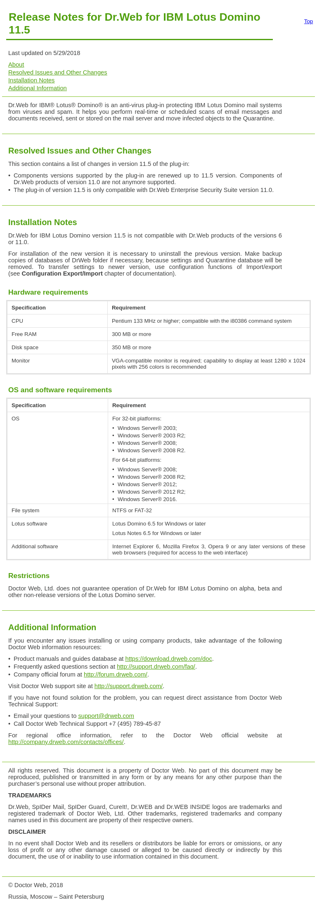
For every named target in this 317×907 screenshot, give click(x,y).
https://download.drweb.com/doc (168, 658)
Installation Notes (31, 80)
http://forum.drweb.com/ (115, 674)
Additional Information (37, 88)
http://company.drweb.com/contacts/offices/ (66, 742)
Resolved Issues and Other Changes (57, 72)
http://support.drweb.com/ (129, 686)
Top (308, 21)
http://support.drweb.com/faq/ (156, 666)
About (16, 64)
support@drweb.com (106, 716)
